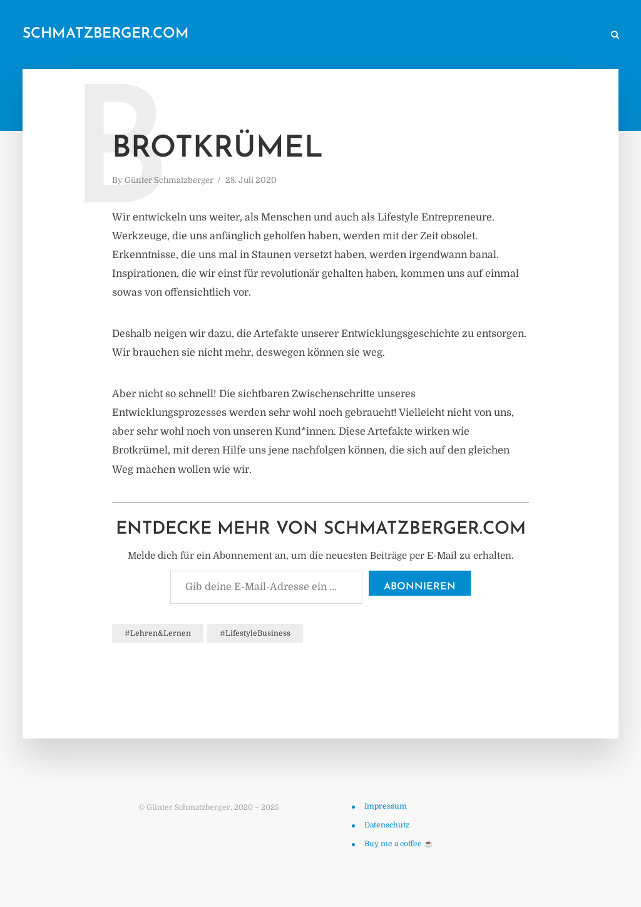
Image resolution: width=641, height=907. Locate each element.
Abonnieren (420, 587)
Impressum (385, 806)
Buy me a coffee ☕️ (398, 843)
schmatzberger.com (106, 34)
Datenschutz (386, 825)
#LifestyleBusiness (255, 633)
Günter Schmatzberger (169, 180)
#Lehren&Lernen (158, 633)
